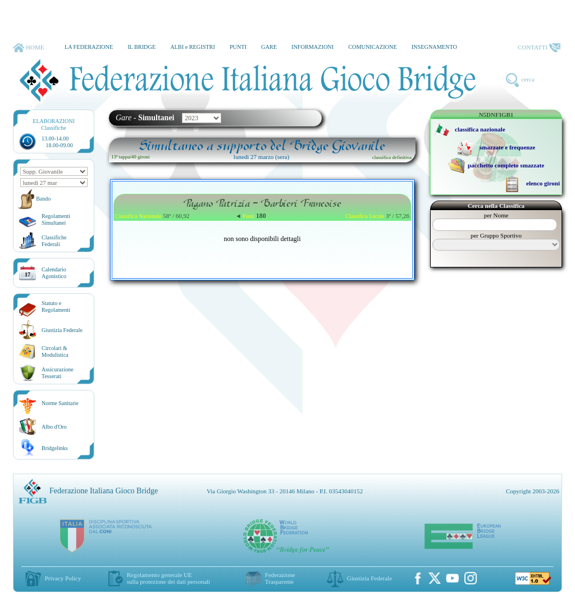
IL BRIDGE (141, 47)
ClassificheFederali (54, 240)
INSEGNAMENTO (434, 47)
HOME (28, 47)
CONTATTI (539, 47)
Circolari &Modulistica (55, 351)
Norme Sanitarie (60, 403)
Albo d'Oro (54, 427)
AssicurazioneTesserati (58, 372)
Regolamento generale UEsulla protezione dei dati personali (168, 578)
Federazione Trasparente (280, 578)
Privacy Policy (63, 578)
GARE (269, 47)
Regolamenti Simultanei (56, 219)
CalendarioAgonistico (54, 272)
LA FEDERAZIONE (89, 47)
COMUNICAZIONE (372, 47)
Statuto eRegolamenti (56, 306)
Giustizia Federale (62, 330)
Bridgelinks (55, 448)
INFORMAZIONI (312, 47)
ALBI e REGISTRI (192, 47)
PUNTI (238, 47)
